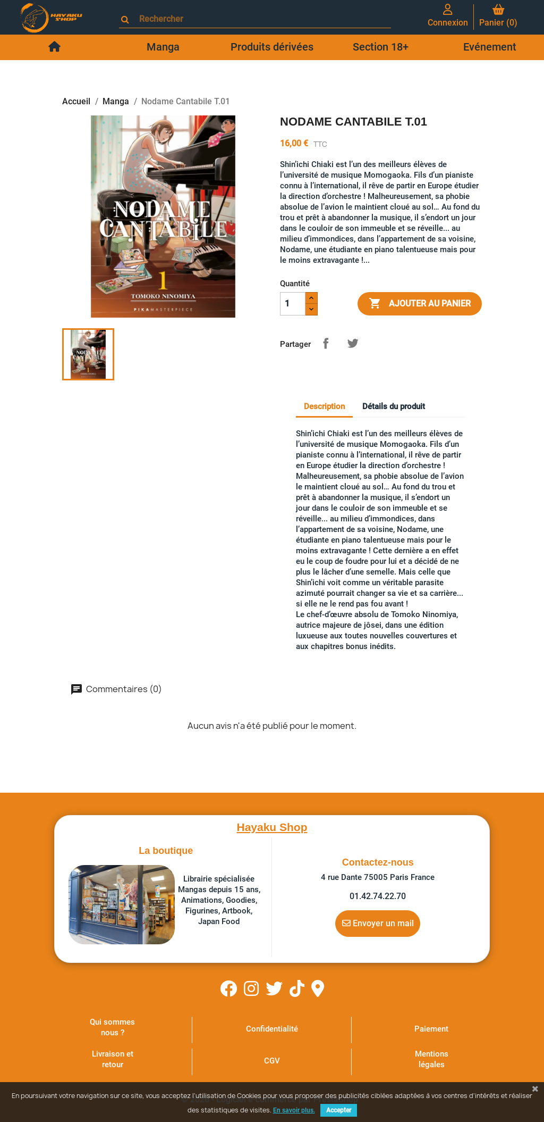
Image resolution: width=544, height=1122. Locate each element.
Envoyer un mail (378, 923)
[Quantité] (292, 303)
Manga (163, 46)
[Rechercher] (260, 19)
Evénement (489, 46)
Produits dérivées (272, 46)
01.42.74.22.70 (378, 896)
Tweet (352, 343)
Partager (325, 343)
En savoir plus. (294, 1110)
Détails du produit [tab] (393, 406)
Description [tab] (324, 406)
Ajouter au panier (420, 304)
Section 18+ (381, 46)
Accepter (338, 1110)
